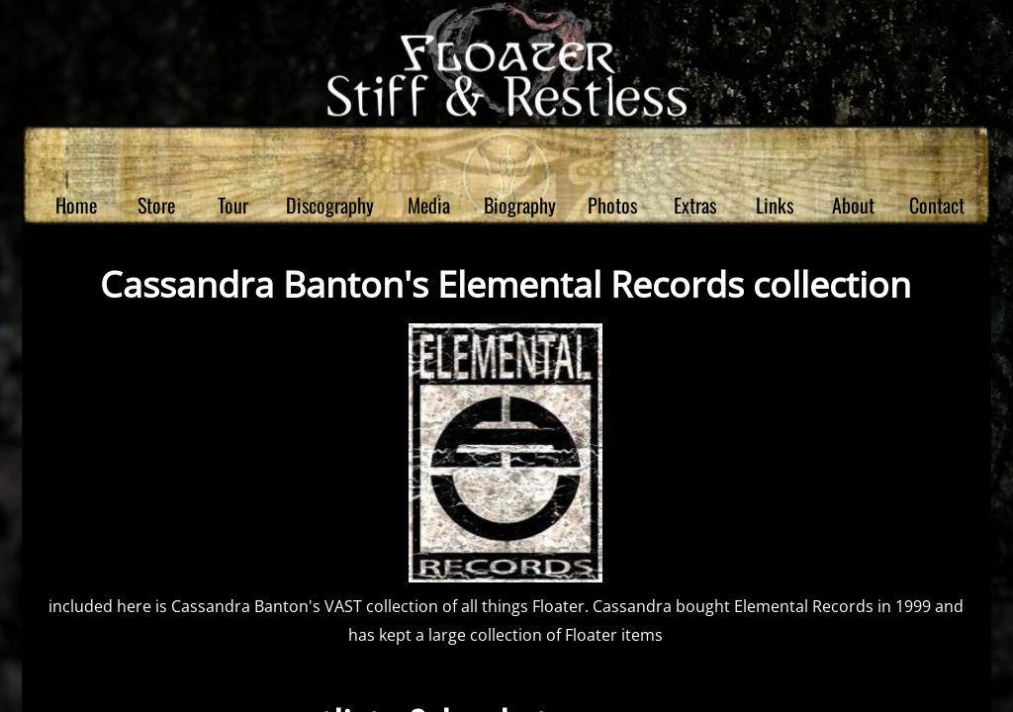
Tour (233, 205)
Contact (937, 205)
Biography (520, 205)
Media (429, 205)
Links (774, 205)
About (853, 205)
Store (156, 205)
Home (76, 205)
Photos (612, 205)
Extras (695, 205)
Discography (330, 205)
